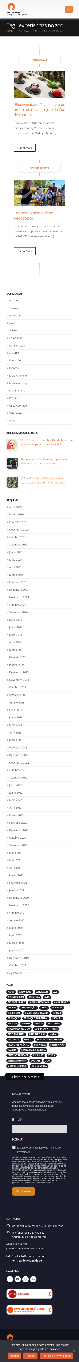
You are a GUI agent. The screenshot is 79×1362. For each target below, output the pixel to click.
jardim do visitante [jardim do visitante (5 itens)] (46, 1028)
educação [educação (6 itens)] (13, 1018)
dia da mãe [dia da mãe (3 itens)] (14, 1013)
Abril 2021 (15, 867)
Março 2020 (16, 943)
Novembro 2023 (19, 680)
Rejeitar (30, 1355)
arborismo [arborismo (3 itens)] (25, 992)
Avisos (13, 330)
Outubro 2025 (17, 537)
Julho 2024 (15, 620)
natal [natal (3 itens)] (53, 1034)
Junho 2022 (16, 792)
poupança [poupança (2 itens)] (40, 1044)
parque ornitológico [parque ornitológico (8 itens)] (49, 1039)
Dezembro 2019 (19, 958)
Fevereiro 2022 (18, 823)
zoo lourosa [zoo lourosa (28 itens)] (39, 1066)
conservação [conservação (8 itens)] (28, 1007)
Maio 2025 (15, 559)
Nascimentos (17, 390)
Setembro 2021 (18, 845)
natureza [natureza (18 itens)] (13, 1039)
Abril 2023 (15, 732)
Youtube (18, 1279)
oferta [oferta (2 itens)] (28, 1039)
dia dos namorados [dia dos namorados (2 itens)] (36, 1013)
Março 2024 (16, 650)
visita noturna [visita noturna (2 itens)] (17, 1060)
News (14, 308)
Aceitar (14, 1355)
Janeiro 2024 (16, 665)
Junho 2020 (16, 928)
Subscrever (23, 1191)
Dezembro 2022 (19, 755)
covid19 (14, 353)
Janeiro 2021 (16, 890)
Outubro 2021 (17, 837)
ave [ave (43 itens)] (55, 992)
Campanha (15, 338)
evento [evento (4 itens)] (26, 1023)
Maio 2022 (15, 800)
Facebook (10, 1279)
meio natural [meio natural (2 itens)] (37, 1034)
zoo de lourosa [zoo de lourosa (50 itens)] (17, 1066)
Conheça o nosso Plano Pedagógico (33, 215)
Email (16, 1119)
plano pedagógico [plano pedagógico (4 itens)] (18, 1044)
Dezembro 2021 (19, 830)
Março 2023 (16, 740)
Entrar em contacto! (25, 1077)
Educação (15, 360)
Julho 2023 (15, 710)
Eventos (14, 368)
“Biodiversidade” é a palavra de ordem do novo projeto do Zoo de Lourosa (39, 109)
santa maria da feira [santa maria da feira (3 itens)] (33, 1050)
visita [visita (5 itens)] (51, 1055)
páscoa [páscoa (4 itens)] (12, 1050)
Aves (12, 323)
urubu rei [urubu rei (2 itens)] (38, 1055)
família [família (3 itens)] (39, 1023)
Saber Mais (25, 148)
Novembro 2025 (19, 529)
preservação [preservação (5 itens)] (57, 1044)
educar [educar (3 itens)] (57, 1013)
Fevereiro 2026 (18, 522)
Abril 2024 (15, 642)
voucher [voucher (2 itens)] (35, 1060)
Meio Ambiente (18, 375)
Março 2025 (16, 575)
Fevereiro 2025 (18, 582)
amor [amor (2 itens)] (11, 992)
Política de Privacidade (27, 1260)
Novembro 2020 (19, 905)
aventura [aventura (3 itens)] (34, 997)
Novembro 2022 (19, 762)
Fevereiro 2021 (18, 883)
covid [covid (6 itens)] (44, 1007)
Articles (13, 300)
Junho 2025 (16, 552)
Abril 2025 (15, 567)
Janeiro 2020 (16, 950)
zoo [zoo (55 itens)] (47, 1060)
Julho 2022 (15, 785)
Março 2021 (16, 875)
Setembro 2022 (18, 777)
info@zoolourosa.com (32, 1256)
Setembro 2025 (18, 544)
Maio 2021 (15, 860)
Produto (14, 398)
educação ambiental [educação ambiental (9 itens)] (36, 1018)
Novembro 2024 (19, 597)
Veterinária (15, 413)
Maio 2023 (15, 725)
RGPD (17, 1139)
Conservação (17, 345)
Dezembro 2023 (19, 672)
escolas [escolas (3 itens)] (57, 1018)
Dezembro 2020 (19, 898)
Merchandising (18, 383)
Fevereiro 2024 (18, 657)
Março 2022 (16, 815)
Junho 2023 (16, 717)
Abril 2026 (15, 507)
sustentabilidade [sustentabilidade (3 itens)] (18, 1055)
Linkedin (33, 1279)
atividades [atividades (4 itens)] (42, 992)
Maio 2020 (15, 935)
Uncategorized (18, 405)
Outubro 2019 (17, 965)
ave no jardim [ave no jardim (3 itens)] (16, 997)
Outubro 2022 (17, 770)
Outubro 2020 (17, 913)
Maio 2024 (15, 635)
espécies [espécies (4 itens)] (12, 1023)
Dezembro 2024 (19, 589)
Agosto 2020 (16, 920)
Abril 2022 (15, 807)
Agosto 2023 (16, 702)
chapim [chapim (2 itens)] (12, 1007)
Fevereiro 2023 (18, 747)
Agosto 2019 (16, 973)
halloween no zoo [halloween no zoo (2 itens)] (19, 1028)
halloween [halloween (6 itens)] (54, 1023)
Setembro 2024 (18, 612)
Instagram (25, 1279)
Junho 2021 (16, 853)
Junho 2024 (16, 627)
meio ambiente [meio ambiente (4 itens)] (16, 1034)
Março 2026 (16, 514)
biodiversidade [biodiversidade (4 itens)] (16, 1002)
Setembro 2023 (18, 695)
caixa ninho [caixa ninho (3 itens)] (61, 1002)
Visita (12, 420)
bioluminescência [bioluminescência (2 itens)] (39, 1002)
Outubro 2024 (17, 605)
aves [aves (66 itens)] (47, 997)
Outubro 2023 (17, 687)
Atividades (15, 315)
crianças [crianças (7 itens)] (57, 1007)
